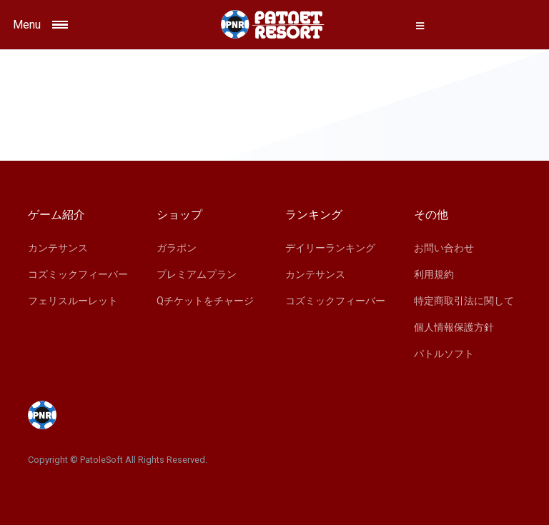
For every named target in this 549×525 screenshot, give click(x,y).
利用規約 (434, 274)
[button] (420, 25)
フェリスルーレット (73, 300)
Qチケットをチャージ (205, 300)
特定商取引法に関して (464, 300)
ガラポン (177, 248)
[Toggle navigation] (77, 25)
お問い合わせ (444, 248)
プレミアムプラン (197, 274)
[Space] (274, 24)
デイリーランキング (330, 248)
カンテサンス (58, 248)
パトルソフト (444, 353)
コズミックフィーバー (78, 274)
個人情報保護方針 (454, 327)
